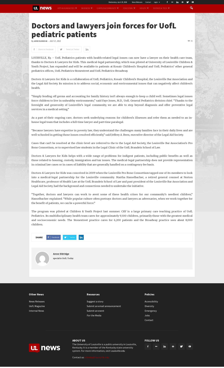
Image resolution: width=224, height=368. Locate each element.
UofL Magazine (37, 306)
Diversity (149, 306)
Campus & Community (108, 8)
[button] (191, 8)
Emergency (151, 310)
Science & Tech (161, 8)
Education (129, 8)
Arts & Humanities (67, 8)
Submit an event (95, 310)
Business (86, 8)
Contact (148, 2)
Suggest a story (95, 301)
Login (157, 2)
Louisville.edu (118, 350)
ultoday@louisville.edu (97, 357)
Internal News (36, 310)
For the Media (94, 315)
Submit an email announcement (104, 306)
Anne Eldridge (40, 41)
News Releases (137, 2)
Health (144, 8)
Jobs (147, 315)
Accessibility (151, 301)
